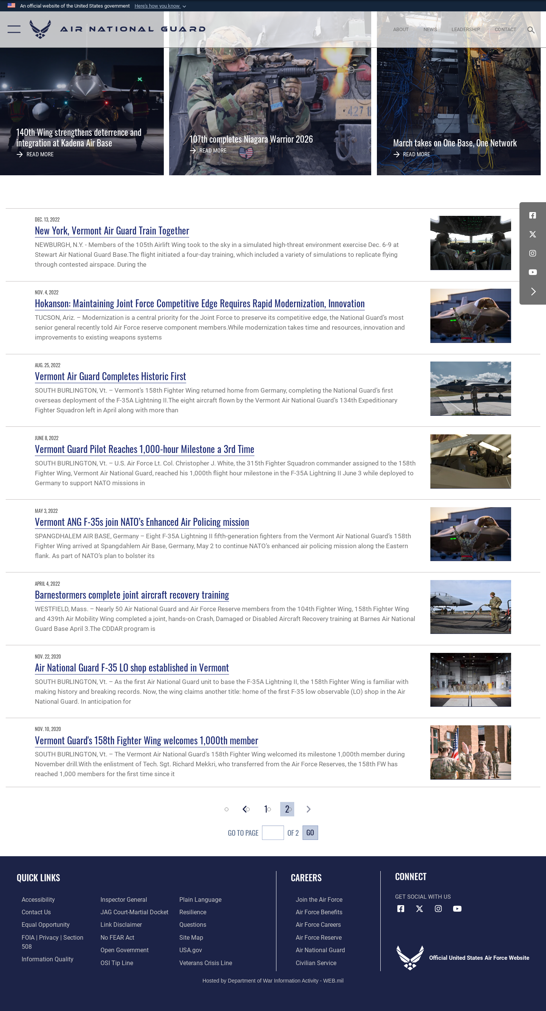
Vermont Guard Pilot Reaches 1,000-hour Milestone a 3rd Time (144, 449)
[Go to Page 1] (266, 809)
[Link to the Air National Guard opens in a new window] (314, 949)
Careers (306, 877)
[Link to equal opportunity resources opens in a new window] (39, 924)
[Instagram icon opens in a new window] (532, 253)
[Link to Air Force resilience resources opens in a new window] (194, 899)
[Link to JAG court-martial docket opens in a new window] (131, 899)
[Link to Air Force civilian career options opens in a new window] (310, 961)
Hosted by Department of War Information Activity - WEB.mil (273, 979)
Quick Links (38, 877)
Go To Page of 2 (263, 833)
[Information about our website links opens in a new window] (118, 911)
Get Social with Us (423, 896)
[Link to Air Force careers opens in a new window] (313, 924)
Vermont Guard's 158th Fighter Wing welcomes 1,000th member (146, 740)
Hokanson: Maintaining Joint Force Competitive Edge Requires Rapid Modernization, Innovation (200, 303)
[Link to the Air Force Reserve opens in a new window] (313, 936)
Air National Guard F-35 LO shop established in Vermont (132, 667)
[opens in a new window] (33, 899)
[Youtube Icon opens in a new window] (532, 272)
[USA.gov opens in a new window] (191, 936)
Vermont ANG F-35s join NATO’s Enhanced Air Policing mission (142, 521)
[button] (161, 6)
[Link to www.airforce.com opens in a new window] (313, 899)
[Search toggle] (532, 29)
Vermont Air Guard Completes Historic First (110, 376)
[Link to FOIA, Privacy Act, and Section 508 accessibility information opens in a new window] (51, 936)
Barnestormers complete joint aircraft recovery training (132, 594)
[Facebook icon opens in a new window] (532, 215)
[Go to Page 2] (287, 809)
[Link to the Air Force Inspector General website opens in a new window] (39, 961)
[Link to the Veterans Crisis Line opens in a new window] (206, 949)
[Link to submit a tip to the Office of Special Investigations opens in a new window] (114, 949)
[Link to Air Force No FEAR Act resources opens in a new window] (115, 924)
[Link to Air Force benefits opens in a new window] (313, 911)
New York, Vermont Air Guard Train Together (112, 230)
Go (310, 832)
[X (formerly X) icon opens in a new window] (532, 234)
